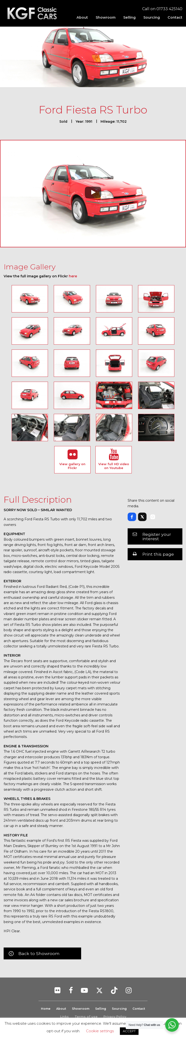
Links (64, 1017)
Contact (175, 17)
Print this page (158, 554)
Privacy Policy (114, 1017)
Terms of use (86, 1017)
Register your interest (156, 536)
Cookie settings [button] (100, 1031)
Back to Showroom (39, 953)
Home (44, 1008)
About (82, 17)
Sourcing (151, 17)
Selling (129, 17)
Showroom (106, 17)
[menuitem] (82, 17)
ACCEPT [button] (129, 1031)
